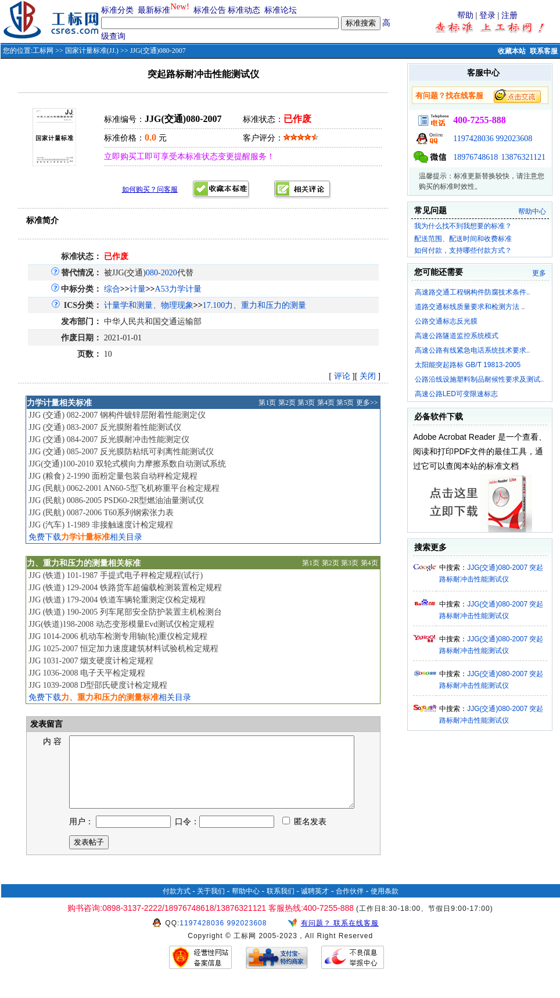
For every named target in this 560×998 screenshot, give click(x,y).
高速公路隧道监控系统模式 (456, 336)
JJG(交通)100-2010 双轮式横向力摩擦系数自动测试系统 (127, 463)
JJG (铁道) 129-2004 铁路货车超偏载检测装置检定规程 (125, 587)
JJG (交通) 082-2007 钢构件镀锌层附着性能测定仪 (117, 415)
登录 (487, 15)
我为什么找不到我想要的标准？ (463, 226)
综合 (112, 289)
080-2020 (161, 272)
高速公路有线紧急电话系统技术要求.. (472, 350)
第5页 (345, 403)
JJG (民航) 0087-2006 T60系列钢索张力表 (101, 512)
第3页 (306, 403)
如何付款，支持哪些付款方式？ (463, 250)
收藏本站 (512, 51)
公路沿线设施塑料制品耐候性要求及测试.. (479, 379)
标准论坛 (280, 10)
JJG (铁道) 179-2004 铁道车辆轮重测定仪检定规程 (117, 599)
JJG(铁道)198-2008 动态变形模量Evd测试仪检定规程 (121, 624)
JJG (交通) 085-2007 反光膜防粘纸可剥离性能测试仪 (121, 451)
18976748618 (475, 157)
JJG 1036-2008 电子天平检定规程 (86, 673)
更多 (539, 273)
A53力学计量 (178, 289)
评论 (342, 376)
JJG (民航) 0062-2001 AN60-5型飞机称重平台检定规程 (124, 488)
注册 (509, 15)
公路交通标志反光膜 (446, 321)
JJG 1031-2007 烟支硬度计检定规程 (90, 660)
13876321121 (523, 157)
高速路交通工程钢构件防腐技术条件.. (472, 292)
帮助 (465, 15)
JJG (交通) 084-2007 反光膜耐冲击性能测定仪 (108, 439)
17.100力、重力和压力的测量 (255, 305)
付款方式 (177, 905)
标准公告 (209, 10)
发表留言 (45, 724)
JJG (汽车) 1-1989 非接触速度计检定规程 (100, 524)
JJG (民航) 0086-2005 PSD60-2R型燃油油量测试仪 (116, 500)
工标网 (43, 50)
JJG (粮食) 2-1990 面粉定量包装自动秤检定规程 (113, 476)
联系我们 (281, 905)
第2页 (287, 403)
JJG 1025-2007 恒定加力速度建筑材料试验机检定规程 (123, 648)
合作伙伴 (350, 905)
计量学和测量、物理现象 (148, 305)
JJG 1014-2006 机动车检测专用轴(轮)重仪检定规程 (117, 636)
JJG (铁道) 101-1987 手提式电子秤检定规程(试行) (115, 575)
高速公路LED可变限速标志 (456, 394)
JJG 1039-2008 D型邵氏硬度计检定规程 (97, 685)
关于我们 (211, 905)
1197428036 (473, 138)
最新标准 (154, 10)
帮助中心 (532, 211)
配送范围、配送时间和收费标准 (463, 239)
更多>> (367, 403)
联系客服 (544, 51)
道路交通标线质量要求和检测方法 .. (470, 307)
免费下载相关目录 (85, 537)
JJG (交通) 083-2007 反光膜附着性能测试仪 (104, 427)
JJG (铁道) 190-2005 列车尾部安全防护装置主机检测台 (125, 612)
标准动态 (244, 10)
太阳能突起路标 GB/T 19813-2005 (468, 365)
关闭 (368, 376)
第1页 (267, 403)
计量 (138, 289)
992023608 (514, 138)
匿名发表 (304, 835)
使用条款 (385, 905)
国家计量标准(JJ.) (92, 50)
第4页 (326, 403)
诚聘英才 (315, 905)
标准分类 (117, 10)
